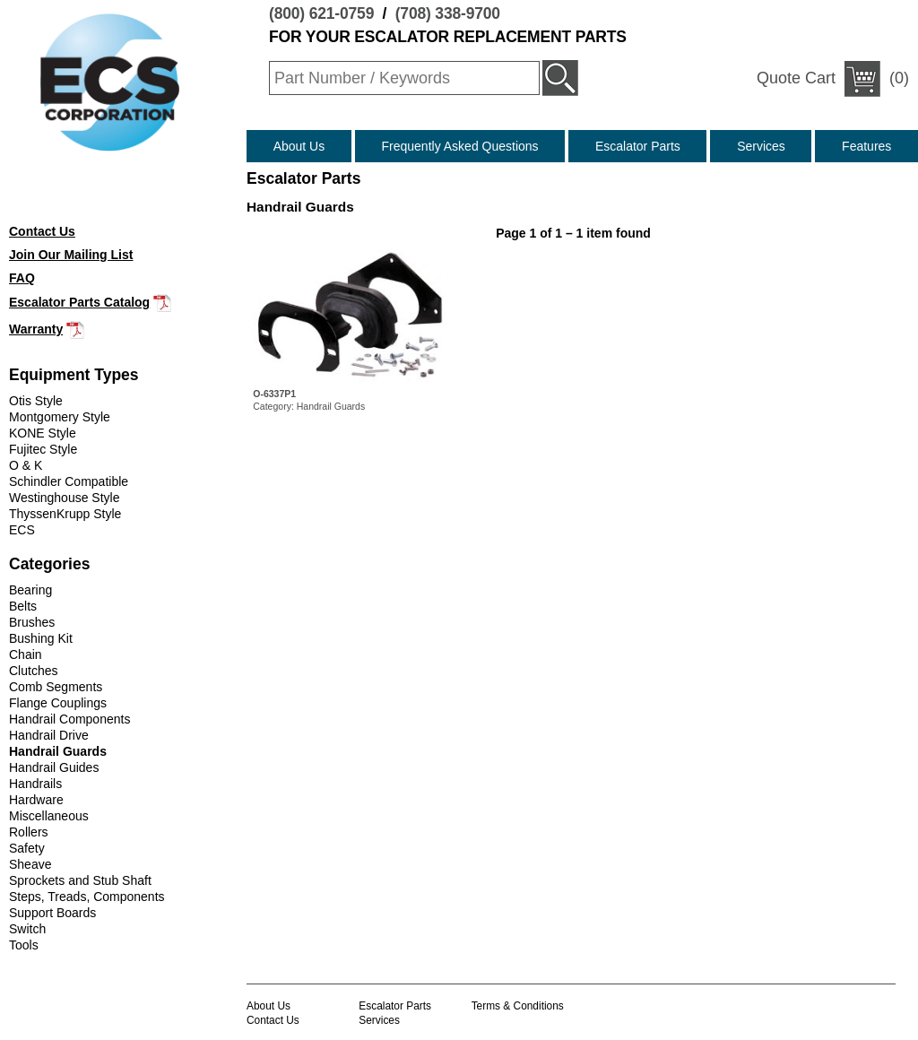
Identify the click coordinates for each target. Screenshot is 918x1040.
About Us (299, 146)
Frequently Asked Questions (460, 146)
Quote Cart (796, 78)
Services (761, 146)
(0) (833, 79)
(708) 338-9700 (447, 13)
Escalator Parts (637, 146)
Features (866, 146)
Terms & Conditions (518, 1006)
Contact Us (273, 1020)
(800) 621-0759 (321, 13)
